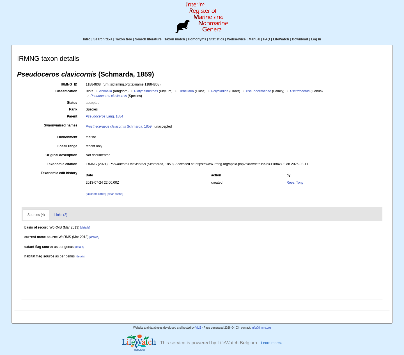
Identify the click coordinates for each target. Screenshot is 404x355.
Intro (87, 39)
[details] (85, 227)
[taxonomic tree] (96, 193)
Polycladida (219, 91)
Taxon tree (123, 39)
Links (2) (60, 215)
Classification (66, 91)
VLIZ (198, 327)
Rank (73, 109)
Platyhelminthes (146, 91)
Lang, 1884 (104, 116)
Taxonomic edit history (59, 173)
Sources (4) (36, 215)
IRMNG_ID (69, 84)
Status (72, 103)
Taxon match (174, 39)
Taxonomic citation (62, 164)
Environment (67, 137)
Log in (316, 39)
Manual (254, 39)
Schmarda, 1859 (119, 126)
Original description (61, 155)
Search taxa (102, 39)
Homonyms (197, 39)
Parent (72, 116)
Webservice (236, 39)
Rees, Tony (294, 183)
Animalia (105, 91)
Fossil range (67, 146)
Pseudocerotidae (258, 91)
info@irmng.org (261, 327)
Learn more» (271, 343)
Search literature (148, 39)
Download (300, 39)
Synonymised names (60, 125)
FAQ (266, 39)
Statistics (216, 39)
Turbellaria (186, 91)
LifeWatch (281, 39)
